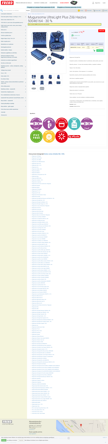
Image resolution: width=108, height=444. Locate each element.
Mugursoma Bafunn (35, 170)
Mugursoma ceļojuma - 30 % (37, 179)
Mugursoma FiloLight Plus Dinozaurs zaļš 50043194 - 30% (43, 198)
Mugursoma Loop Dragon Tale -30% (39, 227)
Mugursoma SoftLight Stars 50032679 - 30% (40, 312)
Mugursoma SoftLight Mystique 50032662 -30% (41, 310)
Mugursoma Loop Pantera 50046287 (39, 216)
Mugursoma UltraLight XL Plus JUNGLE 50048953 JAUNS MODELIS (45, 367)
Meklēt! (28, 10)
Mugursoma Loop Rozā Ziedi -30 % (39, 284)
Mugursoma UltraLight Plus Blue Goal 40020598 (41, 352)
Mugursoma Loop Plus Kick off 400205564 (40, 257)
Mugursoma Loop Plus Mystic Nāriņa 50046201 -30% (42, 264)
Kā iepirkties (53, 2)
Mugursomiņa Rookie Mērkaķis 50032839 (40, 389)
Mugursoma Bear (35, 176)
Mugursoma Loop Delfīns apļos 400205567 (40, 224)
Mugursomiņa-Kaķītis (36, 402)
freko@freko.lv (32, 429)
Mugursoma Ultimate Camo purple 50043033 (40, 338)
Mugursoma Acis (35, 167)
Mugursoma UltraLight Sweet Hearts (39, 363)
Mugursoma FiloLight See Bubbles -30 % (40, 202)
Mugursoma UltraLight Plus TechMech (39, 358)
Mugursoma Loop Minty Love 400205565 (40, 240)
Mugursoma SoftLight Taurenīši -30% (39, 314)
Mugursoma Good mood (36, 209)
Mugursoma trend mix (36, 332)
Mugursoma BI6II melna (36, 178)
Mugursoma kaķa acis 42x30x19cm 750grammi (41, 214)
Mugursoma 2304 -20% (36, 163)
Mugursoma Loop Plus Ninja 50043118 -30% (40, 266)
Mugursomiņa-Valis (35, 406)
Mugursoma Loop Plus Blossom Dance (39, 247)
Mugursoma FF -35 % (36, 190)
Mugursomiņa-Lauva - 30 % (37, 404)
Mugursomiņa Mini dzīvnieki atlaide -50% (40, 385)
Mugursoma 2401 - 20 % (36, 165)
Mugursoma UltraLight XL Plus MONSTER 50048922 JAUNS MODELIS (46, 371)
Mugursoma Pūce (35, 306)
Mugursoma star (35, 325)
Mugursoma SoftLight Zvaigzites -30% (39, 323)
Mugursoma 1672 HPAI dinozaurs (38, 161)
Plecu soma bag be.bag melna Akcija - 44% (40, 407)
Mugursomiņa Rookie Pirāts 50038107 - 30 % (40, 394)
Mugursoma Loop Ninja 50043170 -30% (39, 244)
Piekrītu (3, 440)
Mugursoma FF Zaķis (36, 196)
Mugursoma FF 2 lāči (36, 192)
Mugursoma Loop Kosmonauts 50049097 (40, 236)
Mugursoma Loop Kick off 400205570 (39, 235)
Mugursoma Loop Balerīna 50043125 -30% (40, 218)
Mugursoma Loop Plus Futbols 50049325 (40, 253)
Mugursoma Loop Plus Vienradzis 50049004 (40, 277)
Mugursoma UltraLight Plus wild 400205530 (40, 360)
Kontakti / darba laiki (40, 2)
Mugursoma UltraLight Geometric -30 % (39, 349)
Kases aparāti (64, 2)
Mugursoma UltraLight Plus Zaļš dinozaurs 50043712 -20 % (43, 361)
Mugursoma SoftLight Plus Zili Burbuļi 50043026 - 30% (42, 319)
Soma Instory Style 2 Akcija (37, 411)
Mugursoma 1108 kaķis (36, 156)
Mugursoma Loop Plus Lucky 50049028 (39, 258)
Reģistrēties (97, 2)
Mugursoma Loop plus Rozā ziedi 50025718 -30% (41, 271)
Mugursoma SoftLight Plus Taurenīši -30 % (40, 317)
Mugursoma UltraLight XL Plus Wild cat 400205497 (42, 374)
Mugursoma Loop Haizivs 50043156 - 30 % (40, 233)
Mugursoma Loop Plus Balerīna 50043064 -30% (41, 246)
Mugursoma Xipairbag (36, 378)
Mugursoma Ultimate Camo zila (38, 339)
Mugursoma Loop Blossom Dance (38, 220)
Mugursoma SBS (35, 308)
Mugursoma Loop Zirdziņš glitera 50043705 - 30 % (41, 293)
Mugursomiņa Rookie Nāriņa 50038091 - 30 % (41, 391)
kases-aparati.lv (32, 433)
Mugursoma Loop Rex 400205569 (38, 282)
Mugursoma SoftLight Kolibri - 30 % (39, 315)
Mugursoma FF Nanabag (36, 189)
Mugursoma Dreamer (36, 185)
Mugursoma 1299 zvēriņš (37, 157)
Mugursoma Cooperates (36, 181)
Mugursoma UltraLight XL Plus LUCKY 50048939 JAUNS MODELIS (45, 369)
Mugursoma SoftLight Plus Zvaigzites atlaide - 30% (41, 321)
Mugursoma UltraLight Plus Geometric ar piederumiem (42, 356)
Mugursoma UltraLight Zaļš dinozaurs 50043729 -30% (42, 376)
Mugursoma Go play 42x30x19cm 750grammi (40, 205)
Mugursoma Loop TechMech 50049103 (39, 290)
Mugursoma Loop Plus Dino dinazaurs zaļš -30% (41, 251)
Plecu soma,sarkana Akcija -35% (38, 409)
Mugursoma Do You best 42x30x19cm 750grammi (41, 183)
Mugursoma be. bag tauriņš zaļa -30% (39, 174)
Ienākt (104, 2)
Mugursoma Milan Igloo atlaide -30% (39, 299)
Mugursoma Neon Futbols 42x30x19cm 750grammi (41, 304)
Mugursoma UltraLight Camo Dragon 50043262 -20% (42, 347)
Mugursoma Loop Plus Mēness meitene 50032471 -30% (42, 260)
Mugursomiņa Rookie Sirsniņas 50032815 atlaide (41, 396)
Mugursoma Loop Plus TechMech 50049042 (40, 275)
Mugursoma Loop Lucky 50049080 (38, 238)
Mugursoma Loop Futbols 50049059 (39, 229)
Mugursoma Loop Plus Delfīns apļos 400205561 (41, 249)
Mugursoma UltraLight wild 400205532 (39, 343)
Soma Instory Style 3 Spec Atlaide (38, 413)
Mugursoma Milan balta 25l (37, 297)
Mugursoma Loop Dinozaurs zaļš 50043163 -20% (41, 225)
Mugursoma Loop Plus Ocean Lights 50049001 (41, 268)
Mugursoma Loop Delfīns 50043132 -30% (40, 222)
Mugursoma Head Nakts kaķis (37, 211)
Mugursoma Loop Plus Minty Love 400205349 (41, 262)
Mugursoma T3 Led (35, 328)
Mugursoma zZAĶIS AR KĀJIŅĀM (39, 383)
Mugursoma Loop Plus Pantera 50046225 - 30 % (41, 270)
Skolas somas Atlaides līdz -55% (38, 13)
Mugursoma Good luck (36, 207)
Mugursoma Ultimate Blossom (38, 336)
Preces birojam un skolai (24, 2)
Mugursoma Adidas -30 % (37, 168)
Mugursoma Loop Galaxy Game (38, 231)
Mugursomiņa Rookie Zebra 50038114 (39, 400)
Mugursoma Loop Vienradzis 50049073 (39, 292)
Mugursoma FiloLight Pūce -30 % (38, 200)
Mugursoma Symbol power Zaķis (38, 326)
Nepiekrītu (21, 440)
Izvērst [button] (105, 437)
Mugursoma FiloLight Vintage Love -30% (40, 203)
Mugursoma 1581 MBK (36, 159)
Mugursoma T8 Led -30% (37, 330)
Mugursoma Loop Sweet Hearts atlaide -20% (40, 286)
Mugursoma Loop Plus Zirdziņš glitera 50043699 (41, 281)
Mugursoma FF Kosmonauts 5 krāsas (39, 194)
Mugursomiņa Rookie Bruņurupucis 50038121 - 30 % (42, 387)
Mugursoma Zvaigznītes (36, 382)
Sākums (29, 13)
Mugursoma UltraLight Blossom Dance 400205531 (41, 345)
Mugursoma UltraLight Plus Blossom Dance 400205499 (42, 350)
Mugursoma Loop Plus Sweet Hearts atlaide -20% (41, 273)
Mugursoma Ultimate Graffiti (37, 341)
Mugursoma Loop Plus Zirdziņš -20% (39, 279)
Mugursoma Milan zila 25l (37, 303)
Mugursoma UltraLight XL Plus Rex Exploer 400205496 (42, 372)
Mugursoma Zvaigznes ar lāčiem (38, 380)
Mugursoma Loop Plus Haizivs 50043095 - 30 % (41, 255)
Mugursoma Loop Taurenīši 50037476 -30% (40, 288)
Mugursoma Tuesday (36, 334)
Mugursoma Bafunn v (36, 172)
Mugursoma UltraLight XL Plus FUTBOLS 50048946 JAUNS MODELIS (46, 365)
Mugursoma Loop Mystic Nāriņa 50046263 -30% (41, 242)
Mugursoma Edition (35, 187)
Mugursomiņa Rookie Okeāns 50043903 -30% (40, 393)
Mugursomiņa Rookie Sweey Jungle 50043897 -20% (42, 398)
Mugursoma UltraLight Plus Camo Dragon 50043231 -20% (43, 354)
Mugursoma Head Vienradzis (37, 213)
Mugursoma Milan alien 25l (37, 295)
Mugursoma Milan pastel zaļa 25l (38, 301)
